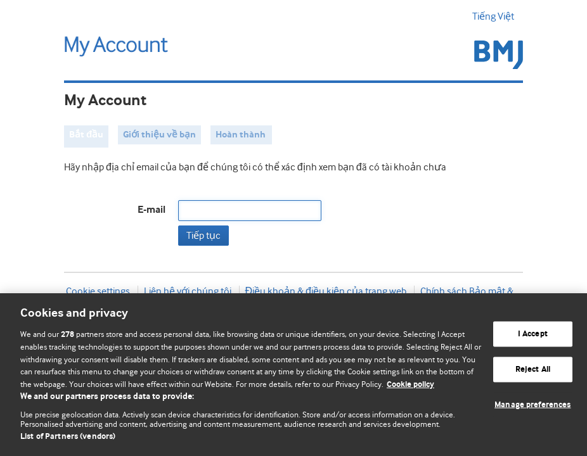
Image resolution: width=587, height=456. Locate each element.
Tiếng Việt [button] (497, 16)
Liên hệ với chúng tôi (187, 291)
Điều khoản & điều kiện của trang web (325, 291)
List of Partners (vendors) (67, 436)
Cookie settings (98, 291)
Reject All (532, 369)
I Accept (533, 334)
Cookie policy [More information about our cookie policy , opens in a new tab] (410, 385)
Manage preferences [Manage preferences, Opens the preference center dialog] (532, 404)
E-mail (151, 210)
